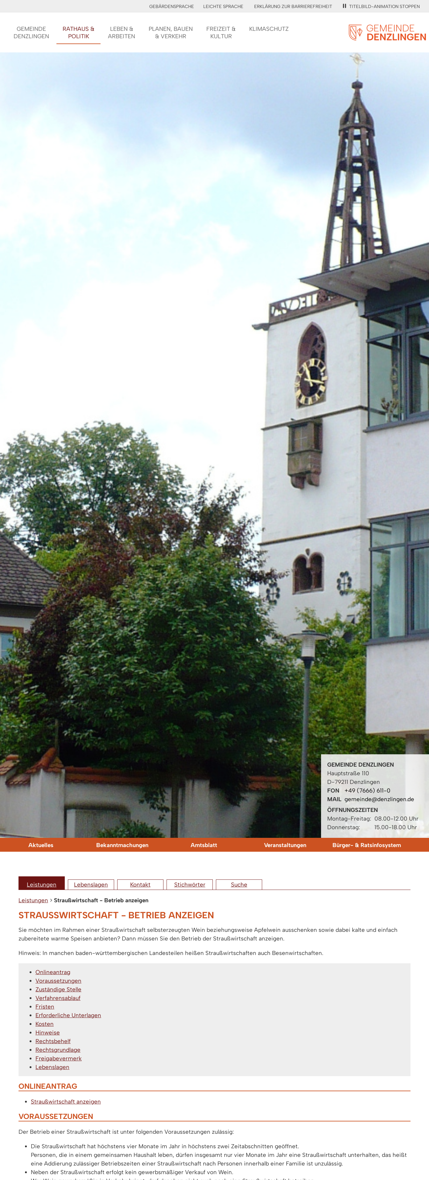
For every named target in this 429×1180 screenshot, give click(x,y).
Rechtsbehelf (53, 1041)
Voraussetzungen (58, 980)
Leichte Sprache (223, 6)
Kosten (44, 1023)
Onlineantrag (52, 972)
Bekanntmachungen (122, 845)
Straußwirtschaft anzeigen (66, 1101)
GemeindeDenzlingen (31, 32)
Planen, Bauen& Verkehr (171, 32)
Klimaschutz (269, 28)
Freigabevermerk (58, 1058)
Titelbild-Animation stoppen (381, 6)
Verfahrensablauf (57, 998)
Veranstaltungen (285, 845)
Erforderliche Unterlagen (68, 1015)
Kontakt (140, 884)
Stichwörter (189, 884)
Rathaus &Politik (78, 32)
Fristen (44, 1006)
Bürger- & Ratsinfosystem (366, 845)
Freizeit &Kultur (221, 32)
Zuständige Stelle (58, 989)
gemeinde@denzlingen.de (379, 799)
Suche (239, 884)
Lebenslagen (91, 884)
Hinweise (47, 1032)
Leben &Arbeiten (121, 32)
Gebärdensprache (171, 6)
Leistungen (41, 884)
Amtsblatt (204, 845)
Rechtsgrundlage (57, 1049)
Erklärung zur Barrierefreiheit (293, 6)
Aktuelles (40, 845)
